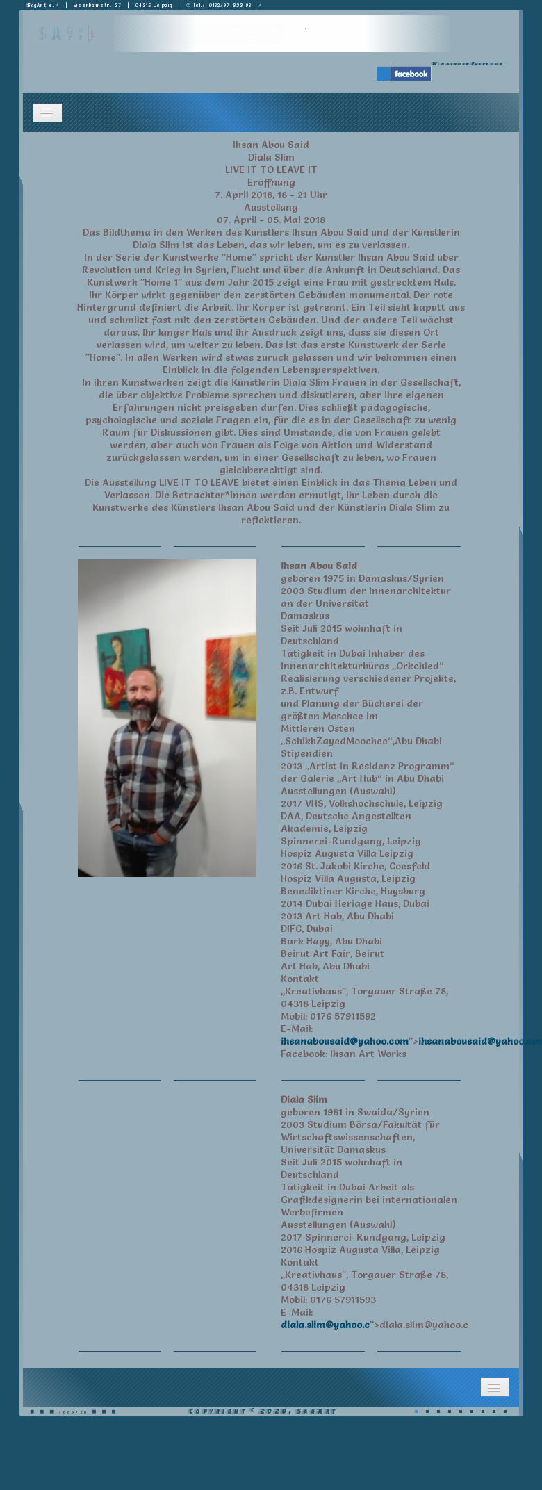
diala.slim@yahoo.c (325, 1324)
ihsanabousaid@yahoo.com (345, 1041)
